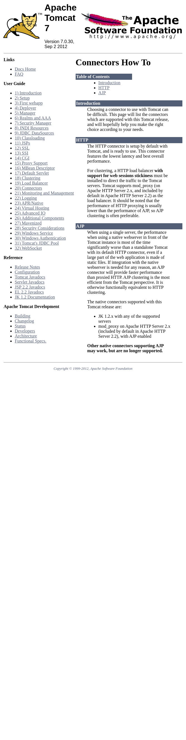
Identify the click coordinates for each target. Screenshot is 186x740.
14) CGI (22, 158)
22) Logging (26, 198)
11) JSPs (22, 143)
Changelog (24, 321)
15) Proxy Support (31, 163)
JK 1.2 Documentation (35, 297)
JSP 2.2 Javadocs (30, 287)
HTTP (104, 87)
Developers (25, 331)
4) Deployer (25, 108)
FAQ (19, 74)
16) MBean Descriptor (35, 168)
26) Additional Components (39, 218)
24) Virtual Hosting (32, 208)
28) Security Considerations (40, 228)
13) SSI (21, 153)
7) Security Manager (33, 123)
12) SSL (22, 148)
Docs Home (25, 69)
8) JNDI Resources (32, 128)
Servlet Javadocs (29, 282)
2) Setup (22, 98)
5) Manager (25, 113)
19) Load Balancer (31, 183)
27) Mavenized (28, 223)
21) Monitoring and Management (44, 193)
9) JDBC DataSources (34, 133)
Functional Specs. (30, 341)
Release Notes (27, 267)
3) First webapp (29, 103)
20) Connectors (28, 188)
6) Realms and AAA (33, 118)
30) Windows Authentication (40, 238)
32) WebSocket (28, 248)
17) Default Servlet (32, 173)
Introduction (109, 82)
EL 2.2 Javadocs (29, 292)
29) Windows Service (34, 233)
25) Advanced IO (30, 213)
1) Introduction (28, 93)
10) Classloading (30, 138)
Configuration (27, 272)
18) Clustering (27, 178)
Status (20, 326)
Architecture (26, 336)
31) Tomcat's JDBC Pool (37, 243)
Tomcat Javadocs (30, 277)
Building (22, 316)
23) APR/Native (29, 203)
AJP (102, 92)
